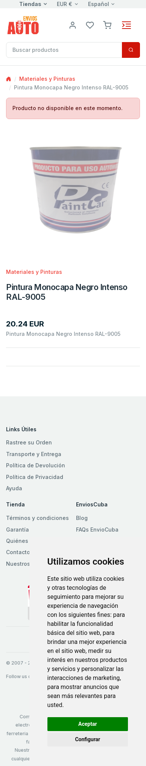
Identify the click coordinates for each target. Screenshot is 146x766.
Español (98, 4)
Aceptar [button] (87, 724)
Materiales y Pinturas (47, 79)
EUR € (64, 4)
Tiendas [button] (30, 4)
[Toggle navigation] (126, 25)
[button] (107, 24)
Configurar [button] (87, 739)
